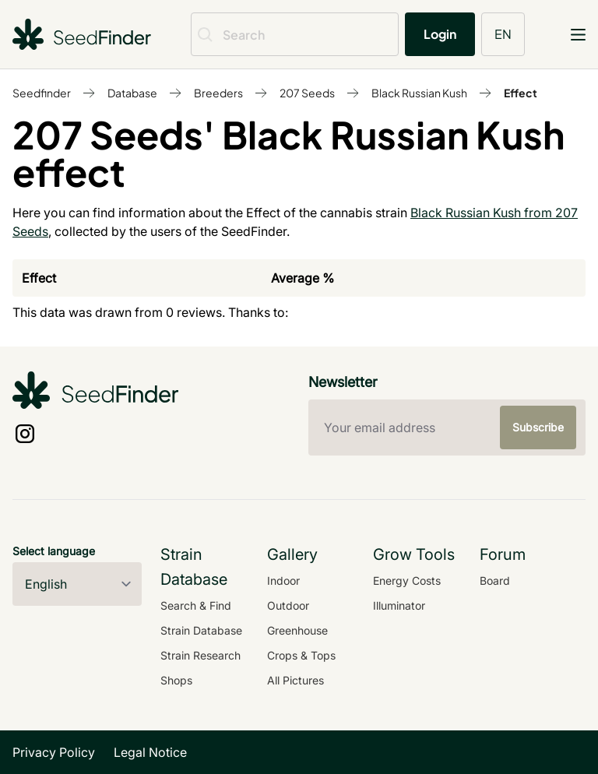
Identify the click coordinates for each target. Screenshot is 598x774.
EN (503, 34)
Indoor (283, 580)
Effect (520, 93)
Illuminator (399, 605)
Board (495, 580)
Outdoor (288, 605)
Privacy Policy (53, 752)
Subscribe (538, 427)
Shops (176, 680)
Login (440, 34)
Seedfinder (41, 93)
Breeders (218, 93)
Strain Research (200, 655)
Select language (53, 551)
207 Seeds (307, 93)
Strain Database (201, 630)
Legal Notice (150, 752)
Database (132, 93)
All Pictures (295, 680)
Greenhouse (297, 630)
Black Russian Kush (419, 93)
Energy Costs (407, 580)
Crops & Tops (301, 655)
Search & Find (195, 605)
